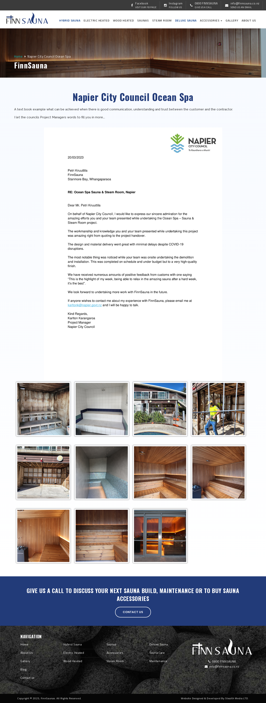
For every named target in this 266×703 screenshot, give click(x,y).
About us (249, 20)
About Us (26, 652)
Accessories (211, 20)
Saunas (143, 20)
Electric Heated (97, 20)
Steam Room (162, 20)
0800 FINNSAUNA (222, 661)
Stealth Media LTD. (237, 698)
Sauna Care (157, 652)
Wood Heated (123, 20)
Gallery (232, 20)
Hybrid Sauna (69, 20)
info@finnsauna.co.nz (222, 666)
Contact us (133, 612)
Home (18, 56)
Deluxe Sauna (186, 20)
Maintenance (158, 661)
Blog (23, 669)
